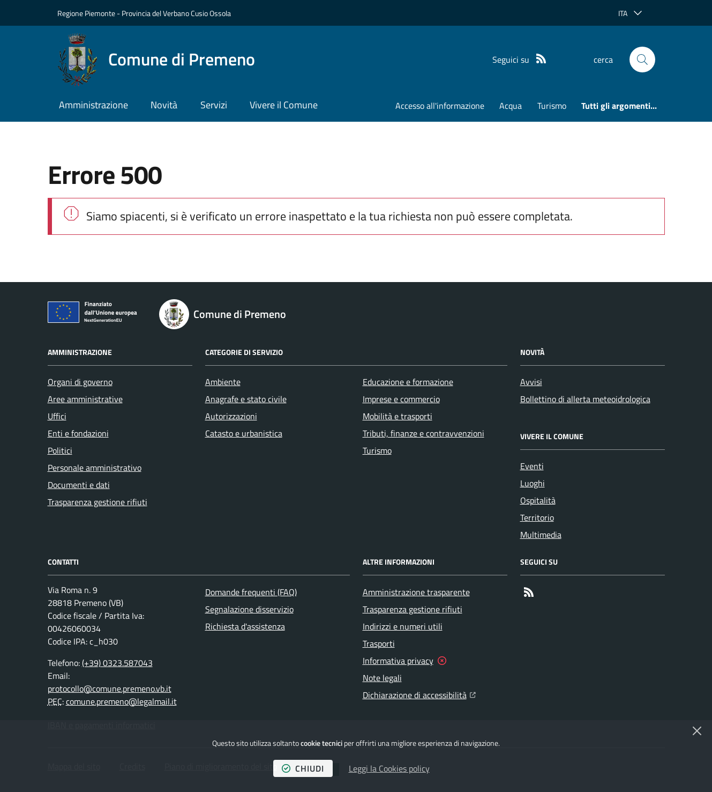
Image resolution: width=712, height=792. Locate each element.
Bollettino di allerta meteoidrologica (585, 399)
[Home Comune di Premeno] (156, 59)
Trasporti (379, 643)
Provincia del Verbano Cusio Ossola (176, 13)
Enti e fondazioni (78, 433)
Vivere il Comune (284, 105)
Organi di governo (80, 381)
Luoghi (532, 483)
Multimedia (540, 534)
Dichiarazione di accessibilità (419, 693)
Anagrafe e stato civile (246, 399)
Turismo (551, 105)
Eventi (532, 466)
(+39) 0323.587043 (117, 662)
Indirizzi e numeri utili (403, 626)
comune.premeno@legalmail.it (121, 701)
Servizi (213, 105)
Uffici (57, 416)
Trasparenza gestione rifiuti (97, 501)
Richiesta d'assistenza (245, 626)
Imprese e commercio (401, 399)
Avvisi (531, 381)
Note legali (382, 677)
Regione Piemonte (86, 13)
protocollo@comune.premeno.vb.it (109, 688)
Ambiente (223, 381)
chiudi (303, 768)
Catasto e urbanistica (243, 433)
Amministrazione (93, 105)
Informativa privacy (398, 660)
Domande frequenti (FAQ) (251, 592)
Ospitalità (538, 500)
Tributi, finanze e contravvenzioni (423, 433)
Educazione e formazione (408, 381)
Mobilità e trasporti (397, 416)
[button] (642, 59)
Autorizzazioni (231, 416)
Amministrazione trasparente (416, 592)
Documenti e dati (79, 484)
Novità (164, 105)
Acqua (510, 105)
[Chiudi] (697, 730)
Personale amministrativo (94, 467)
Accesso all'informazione (439, 105)
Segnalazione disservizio (249, 609)
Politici (60, 450)
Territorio (537, 517)
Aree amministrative (85, 399)
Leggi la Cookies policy (389, 768)
